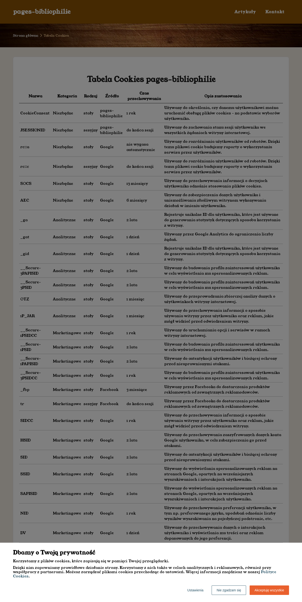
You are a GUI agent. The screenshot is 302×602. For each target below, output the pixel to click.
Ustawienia (195, 590)
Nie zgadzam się (229, 590)
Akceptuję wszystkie (269, 590)
